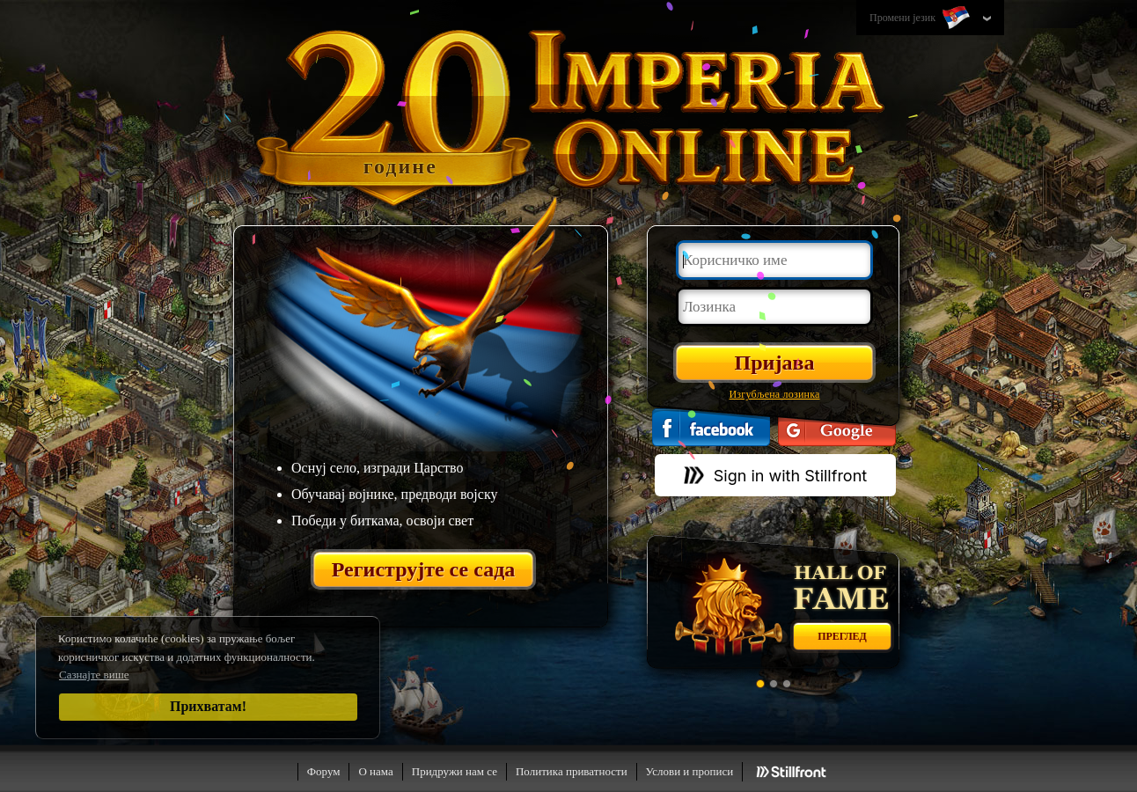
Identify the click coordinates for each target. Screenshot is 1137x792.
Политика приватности (571, 771)
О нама (375, 771)
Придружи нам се (454, 771)
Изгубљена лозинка (774, 394)
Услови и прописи (690, 771)
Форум (324, 771)
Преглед (842, 636)
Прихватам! (208, 706)
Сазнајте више (94, 674)
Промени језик (921, 18)
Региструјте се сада (424, 569)
